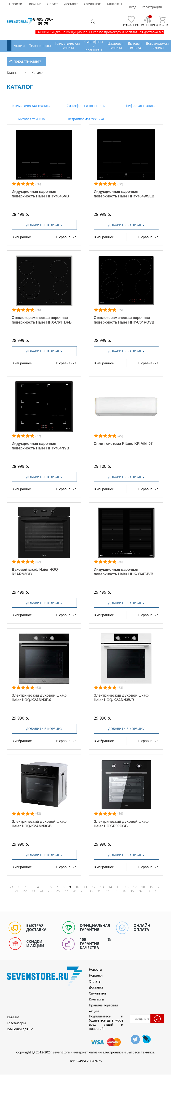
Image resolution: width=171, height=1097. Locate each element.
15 (118, 887)
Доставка (71, 4)
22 (25, 891)
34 (124, 891)
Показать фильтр (25, 62)
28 (74, 891)
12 (94, 887)
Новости (15, 4)
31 (99, 891)
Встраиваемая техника (85, 119)
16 (126, 887)
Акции (19, 45)
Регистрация (152, 7)
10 (77, 887)
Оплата (53, 4)
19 (151, 887)
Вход (132, 7)
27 (66, 891)
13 (102, 887)
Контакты (114, 4)
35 (132, 891)
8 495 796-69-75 (43, 21)
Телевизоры (40, 45)
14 (110, 887)
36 (140, 891)
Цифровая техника (140, 105)
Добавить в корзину (44, 225)
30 (91, 891)
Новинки (34, 4)
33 (115, 891)
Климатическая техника (30, 105)
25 (49, 891)
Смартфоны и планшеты (85, 105)
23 (33, 891)
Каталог (13, 1017)
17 (135, 887)
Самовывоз (93, 4)
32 (107, 891)
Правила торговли (103, 1005)
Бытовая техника (31, 119)
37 (148, 891)
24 (41, 891)
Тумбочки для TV (20, 1029)
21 (17, 891)
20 (159, 887)
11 (85, 887)
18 (143, 887)
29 (82, 891)
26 (58, 891)
